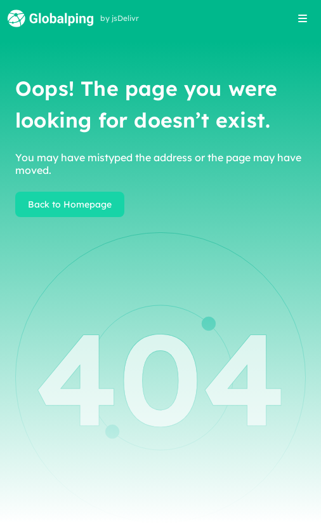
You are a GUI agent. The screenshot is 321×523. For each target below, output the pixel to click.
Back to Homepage (70, 204)
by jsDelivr (119, 18)
